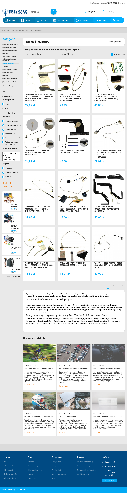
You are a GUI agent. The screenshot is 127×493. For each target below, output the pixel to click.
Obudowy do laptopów (9, 78)
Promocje (30, 462)
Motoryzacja (84, 20)
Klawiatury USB (7, 72)
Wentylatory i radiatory (9, 56)
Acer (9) (11, 155)
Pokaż (64, 54)
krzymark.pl (11, 490)
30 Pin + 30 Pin (11, 173)
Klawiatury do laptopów (10, 44)
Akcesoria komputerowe (10, 86)
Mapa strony (31, 478)
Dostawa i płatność (9, 466)
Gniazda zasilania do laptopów (9, 59)
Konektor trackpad (12, 138)
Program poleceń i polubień (86, 470)
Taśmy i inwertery (8, 63)
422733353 (110, 462)
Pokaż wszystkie (14, 277)
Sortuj (34, 54)
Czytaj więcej (29, 384)
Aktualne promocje (8, 184)
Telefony (44, 20)
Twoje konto (56, 462)
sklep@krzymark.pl (111, 466)
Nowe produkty (32, 466)
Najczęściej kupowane (35, 470)
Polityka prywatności (9, 474)
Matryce (5, 53)
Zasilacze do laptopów (9, 50)
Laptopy (12, 20)
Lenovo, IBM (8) (11, 160)
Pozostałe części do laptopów (9, 82)
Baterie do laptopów (9, 47)
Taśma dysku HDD (13, 125)
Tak (8, 104)
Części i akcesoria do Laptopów (17, 30)
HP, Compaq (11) (11, 153)
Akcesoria (102, 20)
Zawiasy (5, 66)
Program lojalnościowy (85, 462)
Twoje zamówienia (58, 466)
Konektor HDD (11, 134)
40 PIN (8, 177)
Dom (118, 20)
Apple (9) (11, 157)
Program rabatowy (83, 466)
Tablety (28, 20)
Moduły (5, 75)
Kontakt (30, 474)
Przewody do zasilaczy (9, 69)
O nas (4, 462)
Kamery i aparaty (63, 20)
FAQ (53, 478)
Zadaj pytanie (109, 480)
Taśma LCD (10, 130)
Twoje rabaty (56, 470)
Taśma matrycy (12, 121)
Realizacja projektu (9, 478)
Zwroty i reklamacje (59, 474)
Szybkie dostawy (83, 474)
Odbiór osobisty (7, 470)
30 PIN (8, 168)
